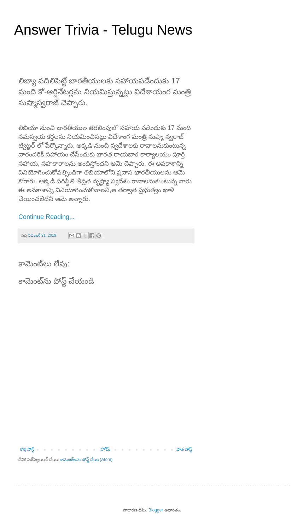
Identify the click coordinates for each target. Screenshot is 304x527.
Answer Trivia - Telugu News (103, 29)
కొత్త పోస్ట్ (27, 449)
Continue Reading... (46, 216)
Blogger (155, 510)
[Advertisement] (244, 105)
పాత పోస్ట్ (184, 449)
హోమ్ (105, 449)
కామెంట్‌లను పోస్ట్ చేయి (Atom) (86, 459)
